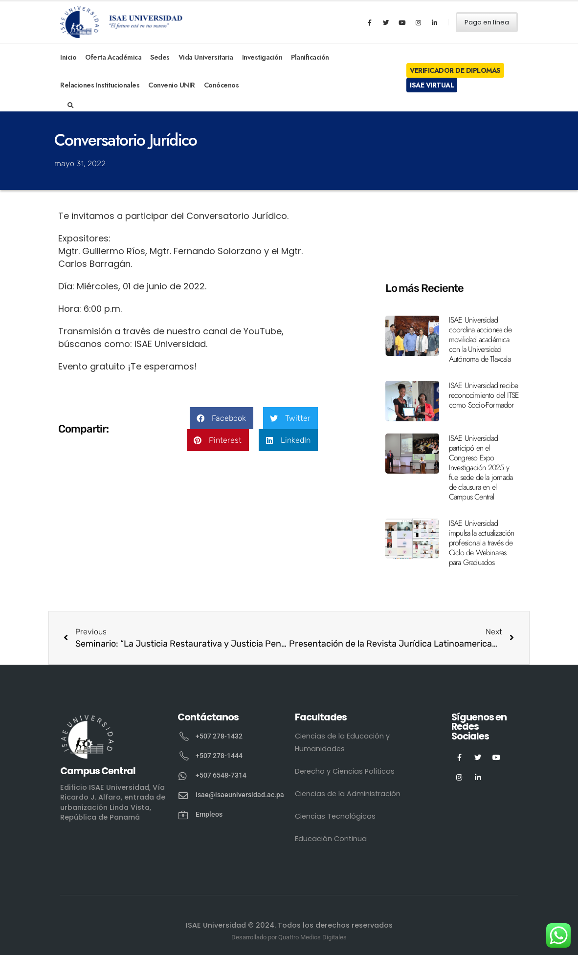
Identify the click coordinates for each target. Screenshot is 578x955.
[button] (221, 418)
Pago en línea (487, 22)
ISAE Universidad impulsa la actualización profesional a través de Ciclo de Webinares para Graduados (481, 543)
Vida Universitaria (205, 57)
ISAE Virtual (432, 85)
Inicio (68, 57)
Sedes (160, 57)
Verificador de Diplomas (455, 70)
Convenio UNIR (171, 85)
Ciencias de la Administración (347, 794)
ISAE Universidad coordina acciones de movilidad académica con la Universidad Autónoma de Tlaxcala (480, 339)
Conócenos (221, 85)
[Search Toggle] (70, 105)
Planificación (310, 57)
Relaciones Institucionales (99, 85)
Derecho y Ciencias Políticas (345, 771)
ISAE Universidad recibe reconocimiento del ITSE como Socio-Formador (484, 395)
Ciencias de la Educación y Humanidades (342, 742)
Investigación (262, 57)
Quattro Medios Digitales (312, 937)
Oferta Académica (113, 57)
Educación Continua (331, 839)
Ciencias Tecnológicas (335, 816)
